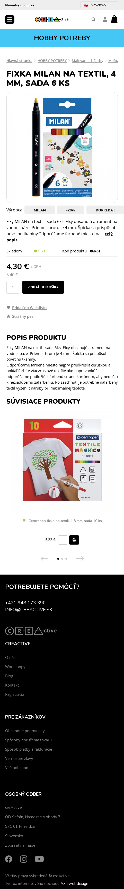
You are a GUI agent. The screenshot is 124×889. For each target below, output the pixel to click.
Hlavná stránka (19, 60)
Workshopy (15, 666)
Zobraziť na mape (20, 845)
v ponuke (19, 5)
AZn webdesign (74, 883)
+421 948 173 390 (25, 603)
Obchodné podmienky (25, 730)
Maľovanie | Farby (87, 60)
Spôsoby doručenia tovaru (28, 739)
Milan (40, 210)
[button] (58, 559)
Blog (9, 675)
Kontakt (12, 685)
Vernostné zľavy (19, 758)
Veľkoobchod (16, 767)
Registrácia (14, 694)
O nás (10, 657)
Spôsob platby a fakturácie (28, 749)
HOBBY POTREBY (52, 60)
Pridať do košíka (43, 287)
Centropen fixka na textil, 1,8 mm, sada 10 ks (62, 521)
